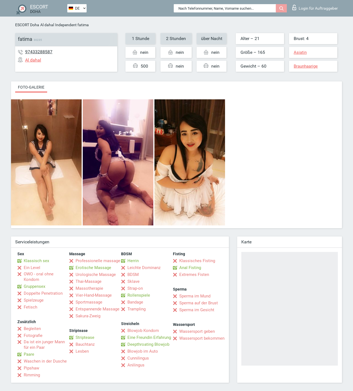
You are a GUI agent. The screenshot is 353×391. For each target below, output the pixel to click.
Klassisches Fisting (197, 260)
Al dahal (47, 25)
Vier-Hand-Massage (94, 295)
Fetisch (30, 307)
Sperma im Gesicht (196, 309)
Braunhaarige (306, 66)
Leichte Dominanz (144, 267)
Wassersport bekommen (201, 338)
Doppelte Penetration (43, 293)
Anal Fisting (190, 267)
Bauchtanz (85, 344)
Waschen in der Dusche (45, 361)
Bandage (135, 302)
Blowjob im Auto (142, 351)
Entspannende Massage (97, 309)
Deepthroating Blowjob (148, 344)
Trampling (136, 309)
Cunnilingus (138, 358)
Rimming (32, 375)
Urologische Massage (96, 274)
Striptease (85, 337)
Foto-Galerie (31, 87)
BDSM (133, 274)
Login (315, 7)
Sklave (133, 281)
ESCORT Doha (27, 25)
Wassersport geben (197, 331)
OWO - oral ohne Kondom (39, 277)
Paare (29, 354)
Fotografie (33, 335)
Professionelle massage (98, 260)
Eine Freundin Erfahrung (149, 337)
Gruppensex (34, 286)
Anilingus (136, 365)
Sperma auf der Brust (198, 302)
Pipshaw (31, 368)
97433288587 (38, 51)
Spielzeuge (34, 300)
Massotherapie (89, 288)
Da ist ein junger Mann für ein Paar (44, 344)
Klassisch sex (36, 260)
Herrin (133, 260)
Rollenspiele (138, 295)
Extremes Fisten (194, 274)
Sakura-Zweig (88, 315)
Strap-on (135, 288)
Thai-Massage (88, 281)
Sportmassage (89, 302)
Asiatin (300, 52)
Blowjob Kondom (143, 330)
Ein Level (32, 267)
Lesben (82, 351)
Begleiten (32, 328)
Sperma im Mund (194, 296)
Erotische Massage (93, 267)
